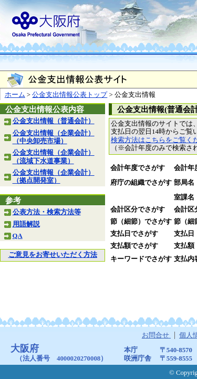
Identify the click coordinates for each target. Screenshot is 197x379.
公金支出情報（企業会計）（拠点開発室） (54, 176)
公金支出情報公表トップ (69, 94)
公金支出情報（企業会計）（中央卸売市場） (54, 137)
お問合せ (156, 335)
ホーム (15, 94)
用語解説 (26, 224)
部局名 (184, 182)
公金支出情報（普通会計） (54, 121)
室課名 (184, 197)
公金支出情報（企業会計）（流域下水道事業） (54, 156)
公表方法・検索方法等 (47, 212)
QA (18, 236)
